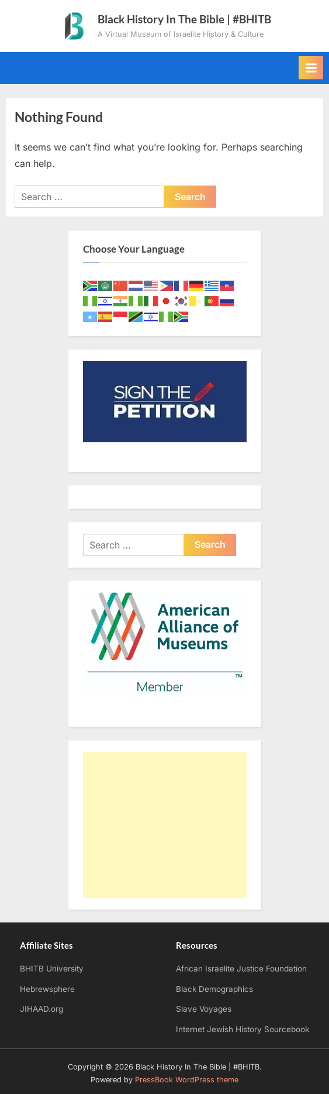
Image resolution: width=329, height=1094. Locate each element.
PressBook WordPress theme (186, 1079)
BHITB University (52, 968)
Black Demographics (214, 989)
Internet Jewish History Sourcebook (242, 1029)
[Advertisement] (165, 825)
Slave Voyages (203, 1008)
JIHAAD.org (41, 1008)
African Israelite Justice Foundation (241, 968)
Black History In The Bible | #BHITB (184, 19)
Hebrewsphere (47, 989)
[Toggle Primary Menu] (311, 67)
